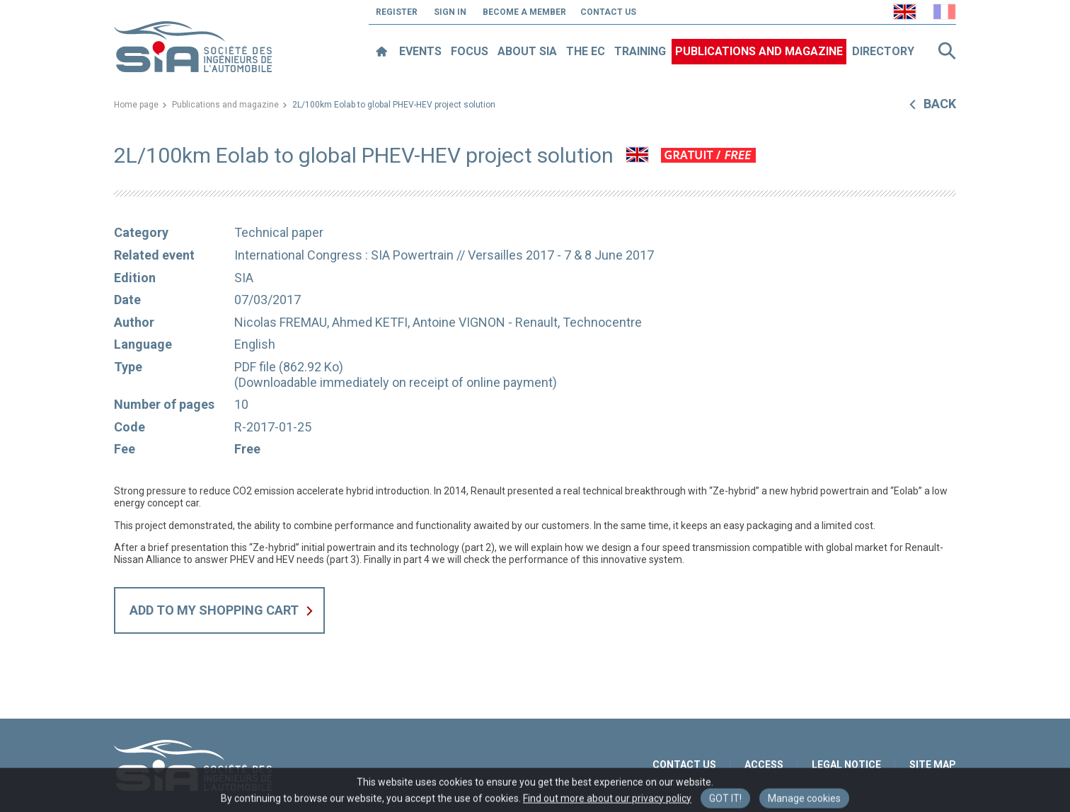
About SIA (527, 51)
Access (763, 764)
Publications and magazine (759, 51)
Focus (469, 51)
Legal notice (846, 764)
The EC (585, 51)
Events (420, 51)
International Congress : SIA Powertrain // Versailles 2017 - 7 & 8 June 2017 (444, 255)
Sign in (450, 12)
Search (947, 51)
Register (397, 12)
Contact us (608, 12)
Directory (883, 51)
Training (640, 51)
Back (940, 103)
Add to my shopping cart (214, 610)
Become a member (524, 12)
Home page (136, 105)
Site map (932, 764)
